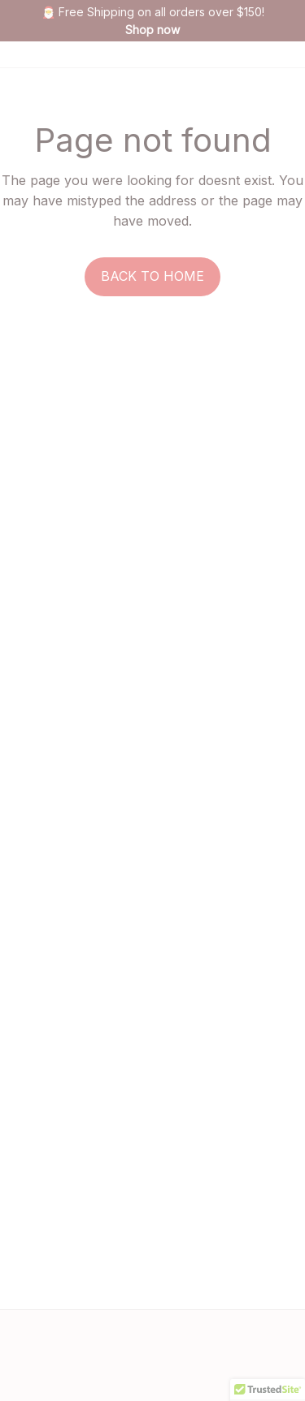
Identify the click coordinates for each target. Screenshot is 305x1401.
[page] (152, 30)
